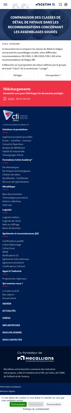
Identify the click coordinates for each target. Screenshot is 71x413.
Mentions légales (7, 391)
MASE (5, 251)
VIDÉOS (6, 317)
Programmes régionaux (14, 278)
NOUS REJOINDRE (12, 332)
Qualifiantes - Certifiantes (15, 178)
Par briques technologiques (16, 170)
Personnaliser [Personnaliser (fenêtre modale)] (54, 404)
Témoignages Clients (12, 154)
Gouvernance (9, 298)
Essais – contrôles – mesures (16, 140)
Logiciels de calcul (11, 220)
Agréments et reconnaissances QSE (20, 233)
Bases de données (11, 228)
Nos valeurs (8, 294)
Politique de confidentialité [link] (36, 409)
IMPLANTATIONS (11, 325)
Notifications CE (10, 255)
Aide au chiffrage (10, 224)
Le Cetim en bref (10, 290)
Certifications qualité (13, 240)
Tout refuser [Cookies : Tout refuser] (36, 404)
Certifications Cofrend (13, 266)
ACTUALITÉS (9, 310)
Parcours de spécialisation (15, 181)
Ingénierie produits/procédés (17, 136)
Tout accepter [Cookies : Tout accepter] (18, 404)
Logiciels (7, 209)
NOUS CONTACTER (12, 339)
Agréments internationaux (15, 258)
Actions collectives (11, 201)
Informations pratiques (10, 386)
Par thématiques (10, 167)
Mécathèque (8, 186)
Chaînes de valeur (11, 174)
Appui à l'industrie (11, 271)
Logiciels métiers (11, 217)
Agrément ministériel (13, 262)
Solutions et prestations (15, 129)
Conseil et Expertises (12, 144)
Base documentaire (12, 194)
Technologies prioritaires (15, 197)
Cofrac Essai (8, 248)
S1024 (11, 98)
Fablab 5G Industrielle (13, 151)
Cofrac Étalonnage (11, 244)
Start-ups (7, 204)
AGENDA (6, 303)
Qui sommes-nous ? (12, 283)
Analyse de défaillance (13, 147)
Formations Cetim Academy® (17, 159)
